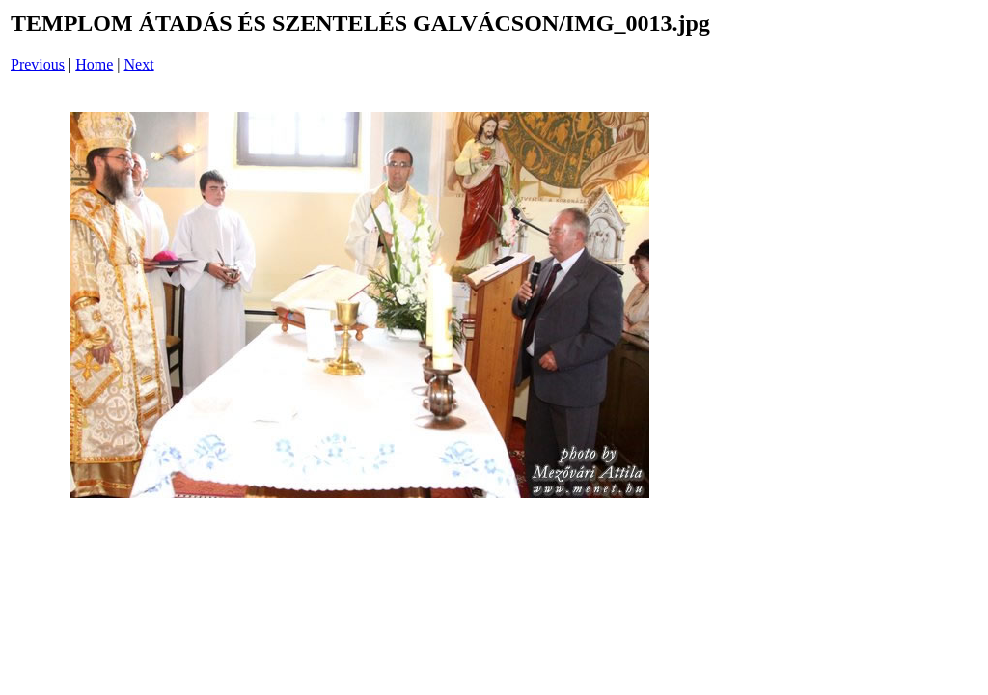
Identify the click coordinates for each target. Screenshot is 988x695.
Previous (38, 64)
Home (94, 64)
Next (139, 64)
